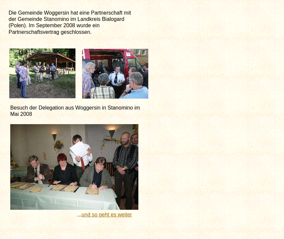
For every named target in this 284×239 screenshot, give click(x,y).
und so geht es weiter (106, 214)
